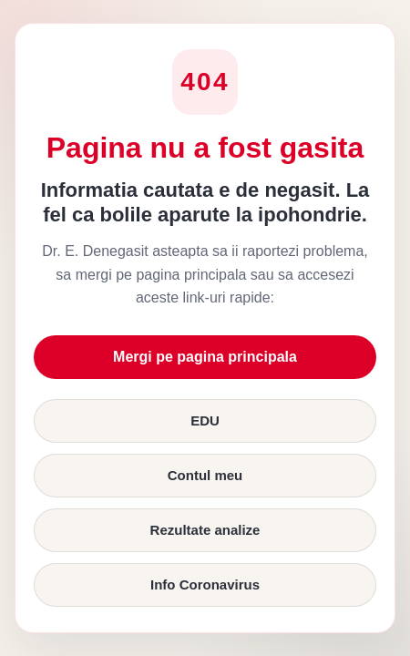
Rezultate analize (205, 530)
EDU (205, 420)
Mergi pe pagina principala (205, 356)
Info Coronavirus (205, 584)
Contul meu (205, 475)
